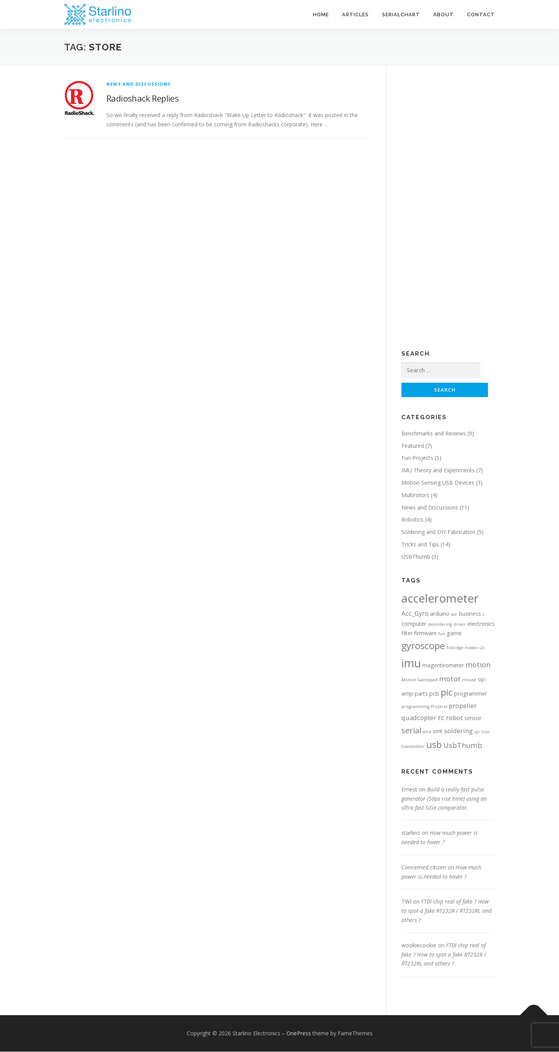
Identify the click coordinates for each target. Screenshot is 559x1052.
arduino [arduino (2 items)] (440, 614)
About (443, 14)
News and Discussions (138, 84)
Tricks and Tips (420, 544)
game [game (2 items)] (454, 633)
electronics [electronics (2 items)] (481, 624)
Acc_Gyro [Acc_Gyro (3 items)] (415, 613)
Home (321, 14)
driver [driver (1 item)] (459, 624)
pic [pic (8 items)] (447, 692)
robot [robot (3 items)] (454, 717)
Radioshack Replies (142, 98)
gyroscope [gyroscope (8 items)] (423, 646)
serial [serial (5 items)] (411, 730)
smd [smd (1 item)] (427, 732)
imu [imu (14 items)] (411, 663)
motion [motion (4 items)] (478, 664)
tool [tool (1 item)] (485, 732)
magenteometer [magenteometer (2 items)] (443, 665)
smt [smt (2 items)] (438, 731)
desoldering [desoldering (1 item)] (440, 624)
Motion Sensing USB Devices (437, 483)
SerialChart (401, 14)
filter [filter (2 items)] (407, 633)
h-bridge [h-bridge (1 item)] (455, 648)
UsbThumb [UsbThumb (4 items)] (462, 745)
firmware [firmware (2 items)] (425, 633)
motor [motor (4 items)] (450, 679)
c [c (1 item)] (484, 614)
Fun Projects (417, 458)
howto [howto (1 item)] (471, 648)
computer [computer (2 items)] (413, 624)
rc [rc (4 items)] (441, 717)
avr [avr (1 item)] (454, 614)
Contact (481, 14)
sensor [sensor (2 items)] (472, 718)
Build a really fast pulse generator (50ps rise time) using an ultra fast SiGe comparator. (444, 799)
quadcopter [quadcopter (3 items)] (418, 717)
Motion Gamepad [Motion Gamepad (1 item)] (419, 680)
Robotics (412, 519)
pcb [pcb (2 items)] (434, 694)
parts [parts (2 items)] (421, 694)
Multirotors (415, 495)
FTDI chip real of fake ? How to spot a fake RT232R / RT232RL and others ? (446, 911)
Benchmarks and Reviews (433, 433)
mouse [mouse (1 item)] (469, 680)
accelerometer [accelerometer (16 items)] (440, 598)
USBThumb (415, 557)
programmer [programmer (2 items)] (470, 694)
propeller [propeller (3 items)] (463, 705)
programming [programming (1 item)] (415, 707)
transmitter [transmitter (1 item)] (413, 747)
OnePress (298, 1033)
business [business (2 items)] (470, 614)
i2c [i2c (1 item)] (482, 648)
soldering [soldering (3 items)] (458, 731)
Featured (412, 445)
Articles (355, 14)
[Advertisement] (424, 215)
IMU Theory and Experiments (438, 470)
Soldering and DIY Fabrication (438, 532)
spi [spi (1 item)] (477, 732)
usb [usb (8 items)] (434, 745)
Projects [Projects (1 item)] (439, 707)
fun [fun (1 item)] (441, 634)
